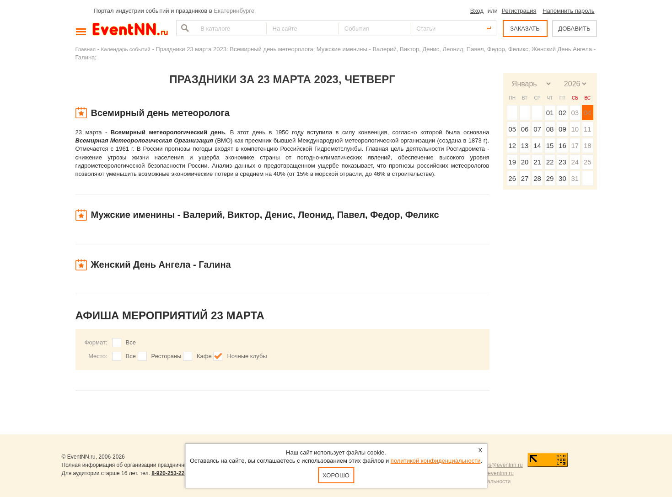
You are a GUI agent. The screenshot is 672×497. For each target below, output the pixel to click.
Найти (184, 28)
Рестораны (166, 356)
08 (550, 129)
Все (131, 342)
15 (550, 145)
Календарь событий (126, 49)
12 (512, 145)
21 (537, 162)
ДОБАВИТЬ (574, 28)
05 (512, 129)
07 (537, 129)
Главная (85, 49)
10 (575, 129)
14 (537, 145)
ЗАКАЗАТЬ (525, 28)
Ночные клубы (247, 356)
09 (562, 129)
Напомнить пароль (568, 10)
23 (562, 162)
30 (562, 178)
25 (587, 162)
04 (587, 112)
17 (575, 145)
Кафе (204, 356)
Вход (477, 10)
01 (550, 112)
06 (525, 129)
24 (575, 162)
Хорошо (336, 475)
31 (575, 178)
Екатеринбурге (234, 10)
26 (512, 178)
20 (525, 162)
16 (562, 145)
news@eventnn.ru (500, 465)
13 (525, 145)
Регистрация (518, 10)
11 (587, 129)
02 (562, 112)
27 (525, 178)
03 (575, 112)
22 (550, 162)
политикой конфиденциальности (436, 460)
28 (537, 178)
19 (512, 162)
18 (587, 145)
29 (550, 178)
